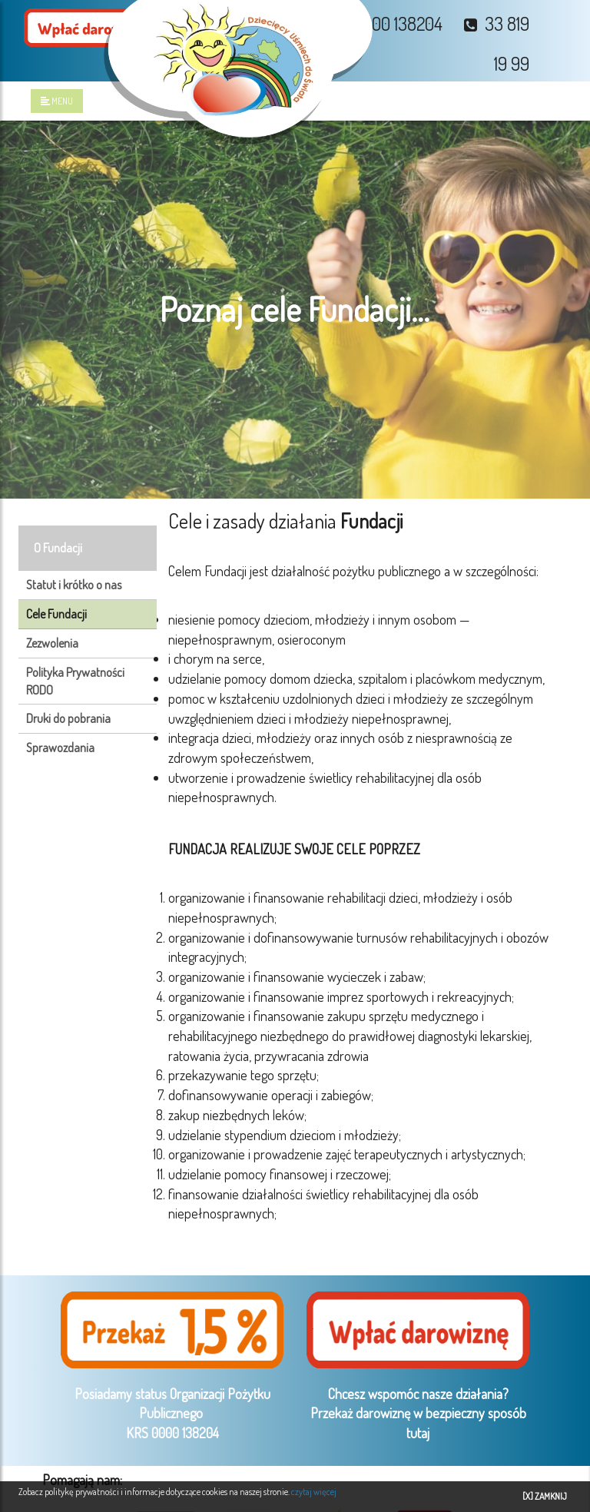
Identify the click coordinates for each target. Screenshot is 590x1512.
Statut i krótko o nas (73, 584)
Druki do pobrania (68, 718)
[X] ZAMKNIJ (544, 1496)
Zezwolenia (52, 643)
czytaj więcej (313, 1491)
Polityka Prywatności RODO (75, 681)
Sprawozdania (60, 747)
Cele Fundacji (56, 614)
